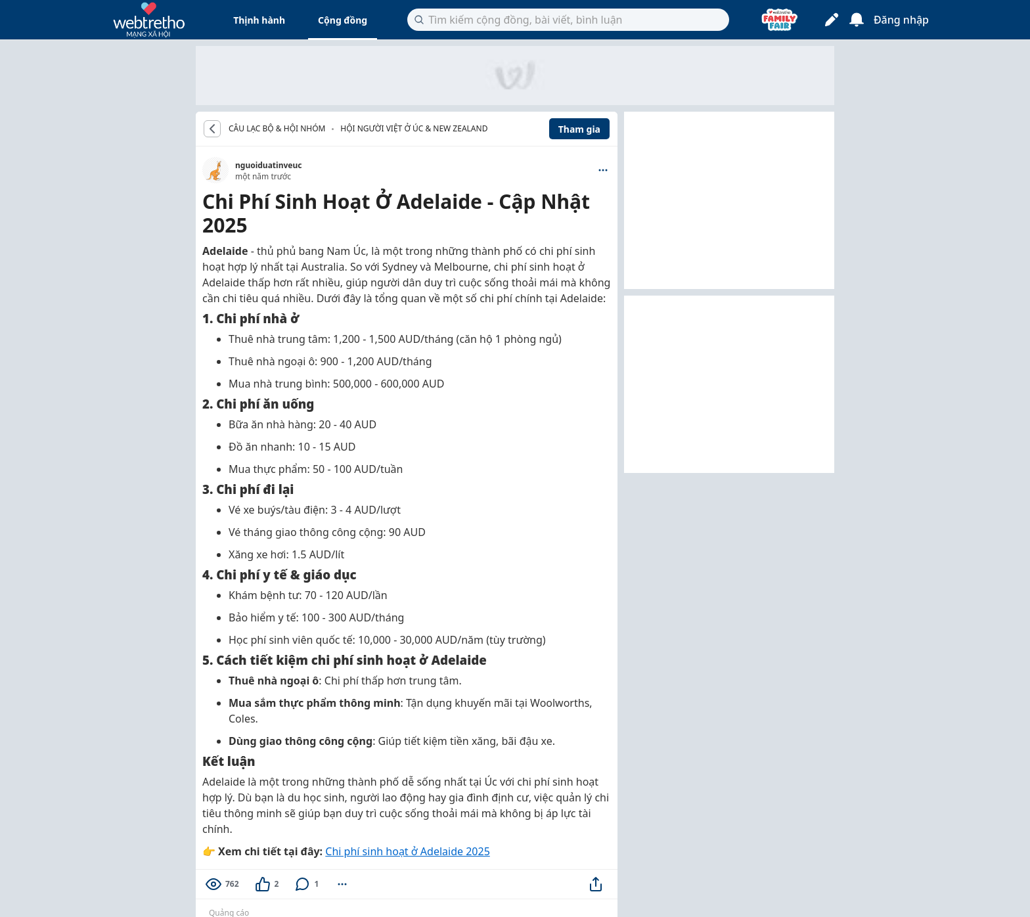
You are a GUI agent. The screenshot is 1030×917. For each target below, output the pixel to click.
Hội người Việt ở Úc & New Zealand (413, 128)
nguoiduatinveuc (268, 165)
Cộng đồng (342, 20)
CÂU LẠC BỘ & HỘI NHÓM (277, 128)
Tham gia (579, 129)
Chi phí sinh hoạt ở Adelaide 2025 (407, 851)
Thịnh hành (259, 20)
